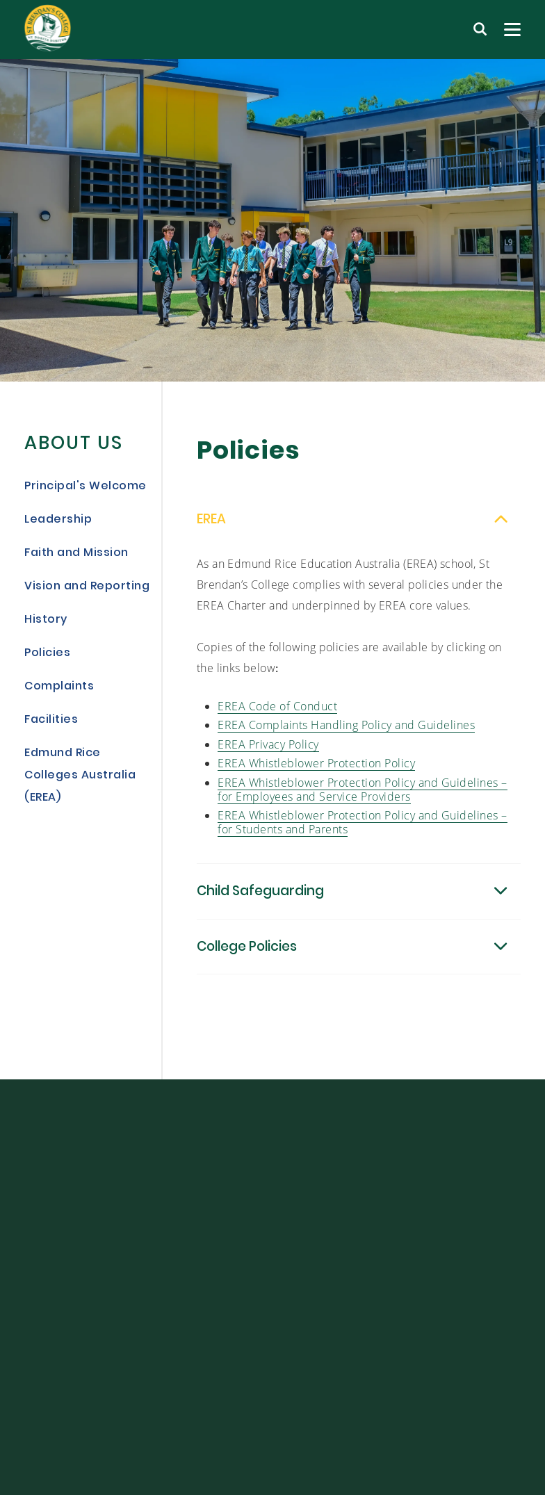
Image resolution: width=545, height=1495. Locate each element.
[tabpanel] (272, 220)
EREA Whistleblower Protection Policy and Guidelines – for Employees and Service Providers (362, 797)
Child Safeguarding (260, 901)
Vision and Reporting (86, 587)
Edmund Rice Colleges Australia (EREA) (80, 775)
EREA (211, 529)
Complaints (59, 687)
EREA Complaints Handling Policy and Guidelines (346, 733)
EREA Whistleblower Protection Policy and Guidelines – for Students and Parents (362, 831)
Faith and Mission (76, 553)
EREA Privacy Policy (268, 752)
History (45, 620)
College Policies (247, 956)
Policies (47, 653)
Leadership (58, 520)
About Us (73, 444)
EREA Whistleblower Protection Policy (316, 772)
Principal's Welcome (85, 486)
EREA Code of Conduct (277, 714)
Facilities (51, 720)
